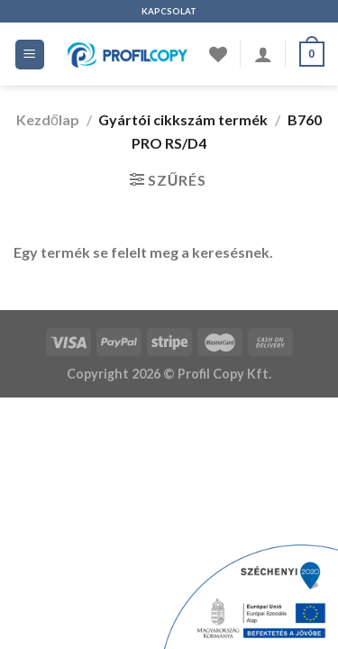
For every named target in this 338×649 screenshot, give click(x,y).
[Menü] (30, 54)
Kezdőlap (47, 119)
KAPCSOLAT (169, 11)
